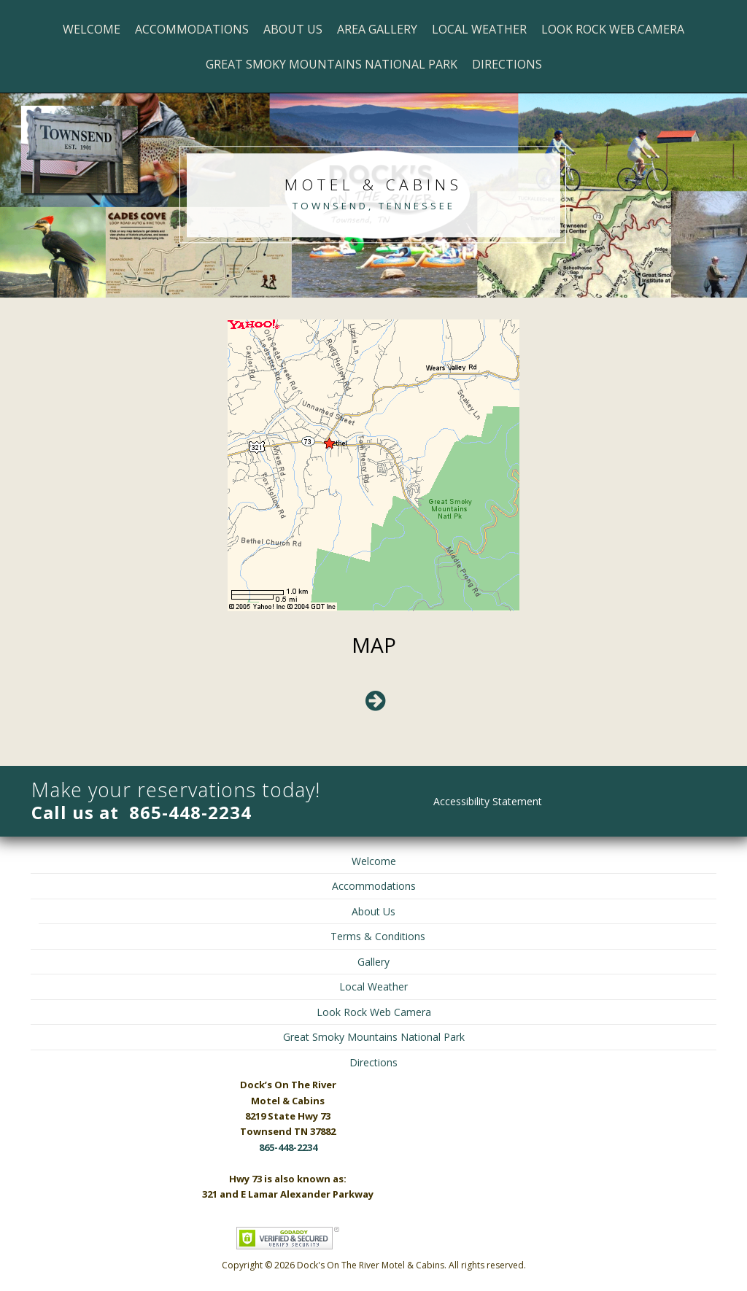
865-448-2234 (190, 812)
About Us (292, 29)
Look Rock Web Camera (612, 29)
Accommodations (192, 29)
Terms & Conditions (377, 936)
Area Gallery (377, 29)
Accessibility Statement (487, 801)
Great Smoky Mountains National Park (331, 64)
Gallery (373, 962)
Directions (507, 64)
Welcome (91, 29)
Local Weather (479, 29)
